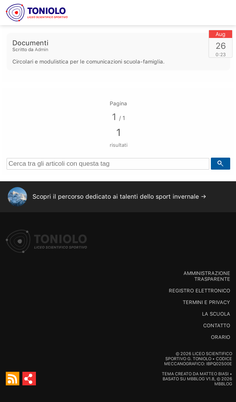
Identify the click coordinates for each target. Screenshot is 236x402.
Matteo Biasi (214, 373)
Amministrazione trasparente (206, 276)
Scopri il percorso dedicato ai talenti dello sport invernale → (119, 196)
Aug (221, 34)
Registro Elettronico (199, 291)
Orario (220, 337)
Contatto (216, 325)
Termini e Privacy (206, 302)
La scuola (216, 314)
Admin (41, 49)
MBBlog (196, 378)
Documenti (30, 43)
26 (221, 46)
